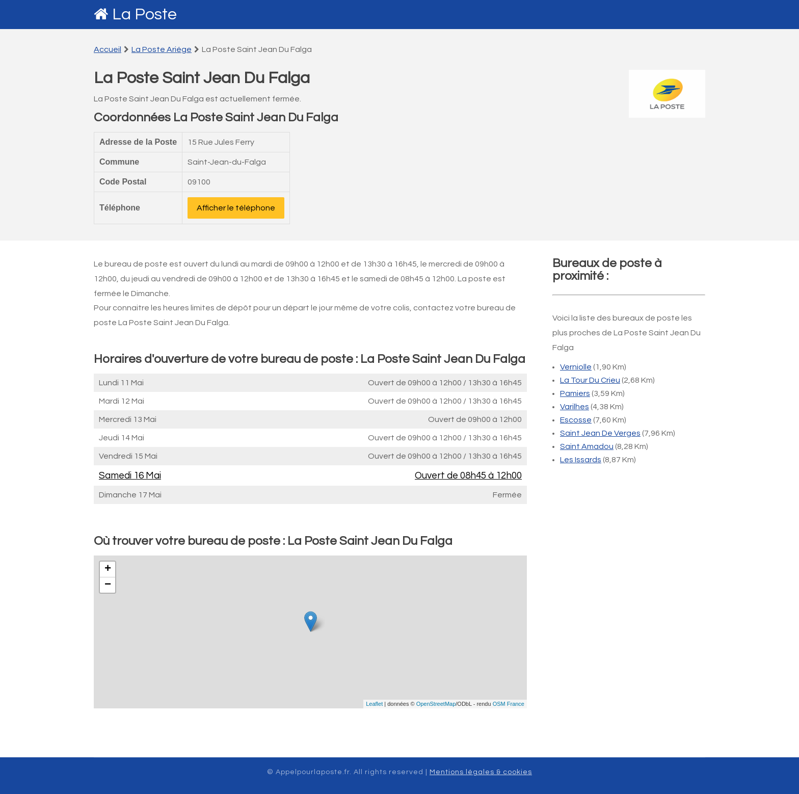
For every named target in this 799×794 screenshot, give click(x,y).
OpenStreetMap (436, 704)
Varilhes (574, 407)
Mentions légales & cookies (481, 772)
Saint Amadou (587, 446)
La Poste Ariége (161, 49)
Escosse (576, 420)
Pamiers (575, 393)
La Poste (144, 14)
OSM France (508, 704)
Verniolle (576, 367)
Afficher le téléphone (236, 208)
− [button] (107, 585)
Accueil (107, 49)
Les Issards (580, 460)
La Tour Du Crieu (590, 380)
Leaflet (374, 704)
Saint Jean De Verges (600, 433)
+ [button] (107, 569)
